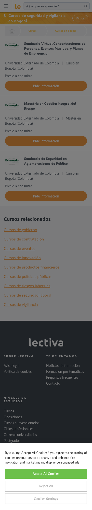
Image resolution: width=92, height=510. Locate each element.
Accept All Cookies (46, 474)
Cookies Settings (46, 499)
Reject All (46, 486)
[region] (46, 476)
